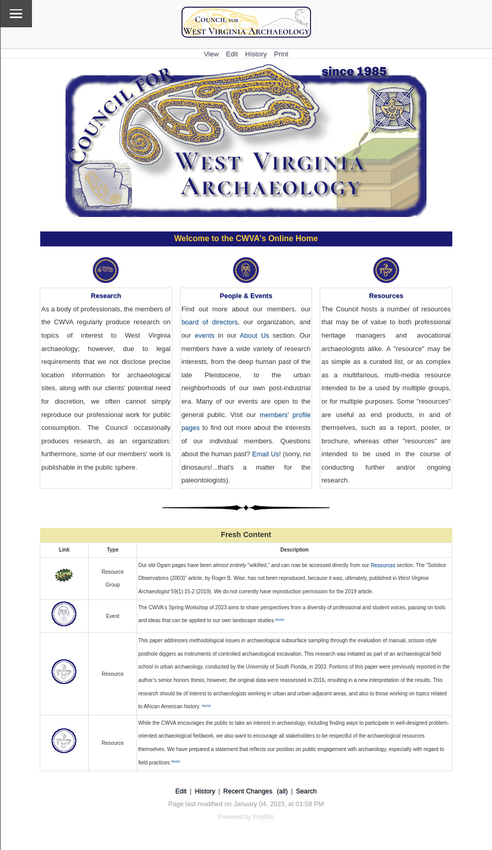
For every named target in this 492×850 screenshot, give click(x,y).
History (256, 54)
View (211, 54)
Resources (383, 565)
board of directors (210, 322)
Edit (232, 54)
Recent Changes (247, 791)
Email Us (265, 454)
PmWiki (263, 817)
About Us (254, 335)
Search (306, 791)
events (204, 335)
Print (281, 54)
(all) (282, 791)
